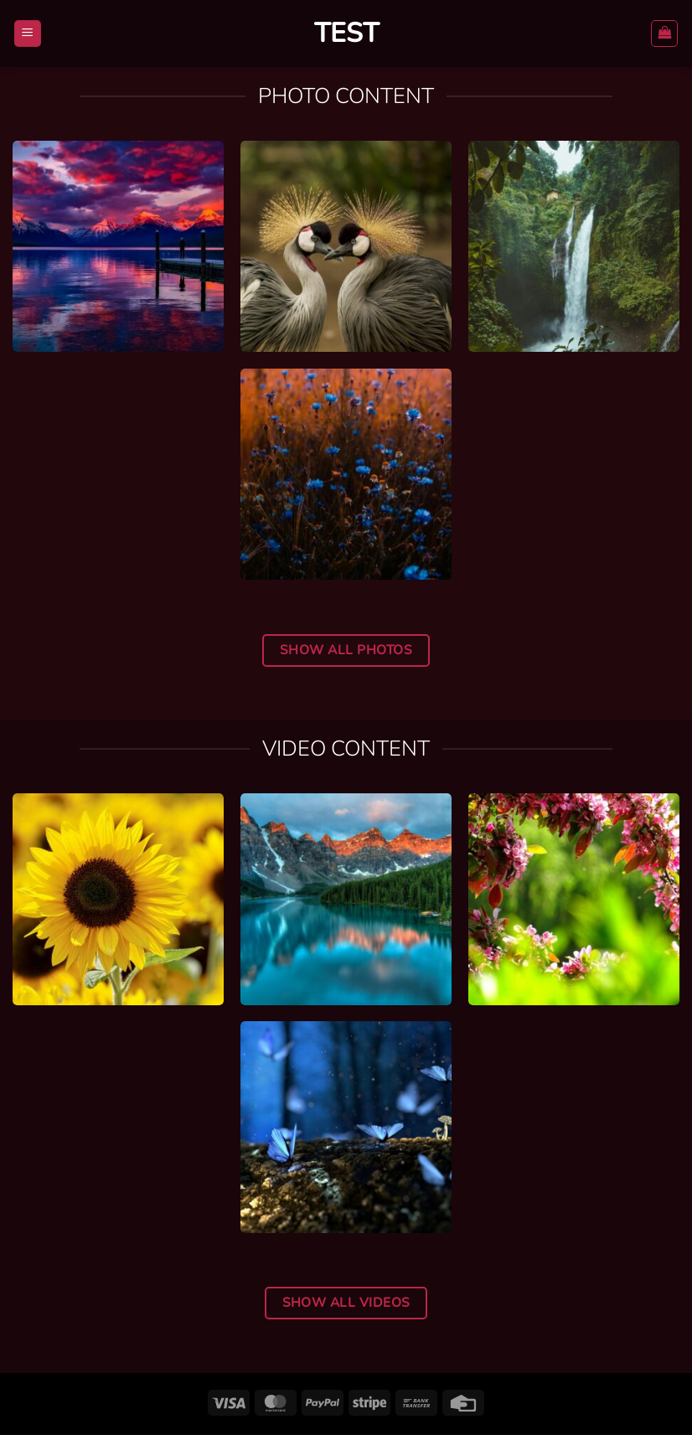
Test (346, 33)
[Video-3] (346, 898)
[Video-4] (118, 898)
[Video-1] (346, 1126)
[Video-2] (573, 898)
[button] (27, 34)
